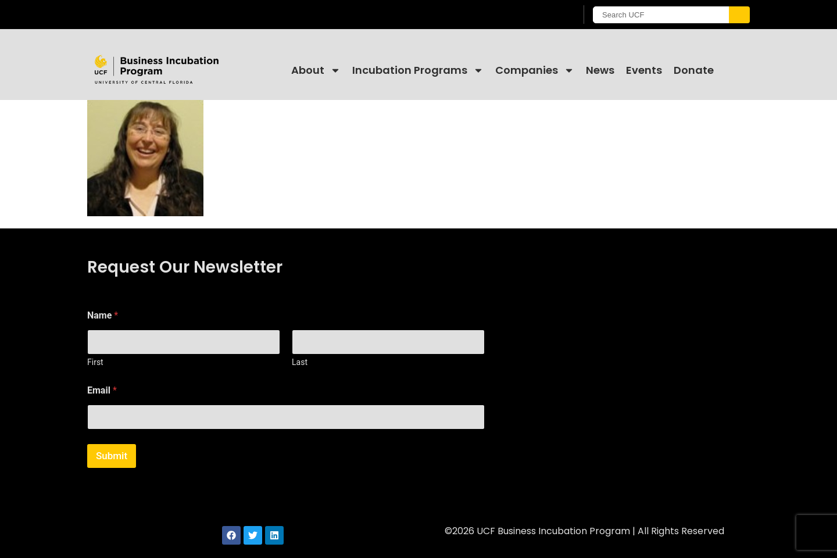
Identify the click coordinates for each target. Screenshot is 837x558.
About (316, 70)
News (600, 70)
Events (644, 70)
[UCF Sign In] (539, 15)
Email (102, 390)
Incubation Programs (418, 70)
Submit (111, 456)
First (95, 362)
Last (299, 362)
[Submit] (739, 14)
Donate (694, 70)
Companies (534, 70)
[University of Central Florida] (180, 14)
